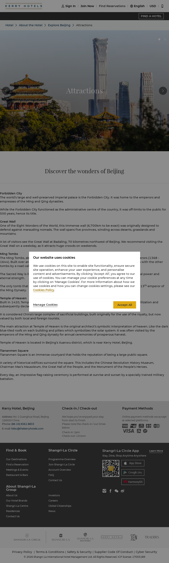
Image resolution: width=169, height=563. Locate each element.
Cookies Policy (43, 290)
